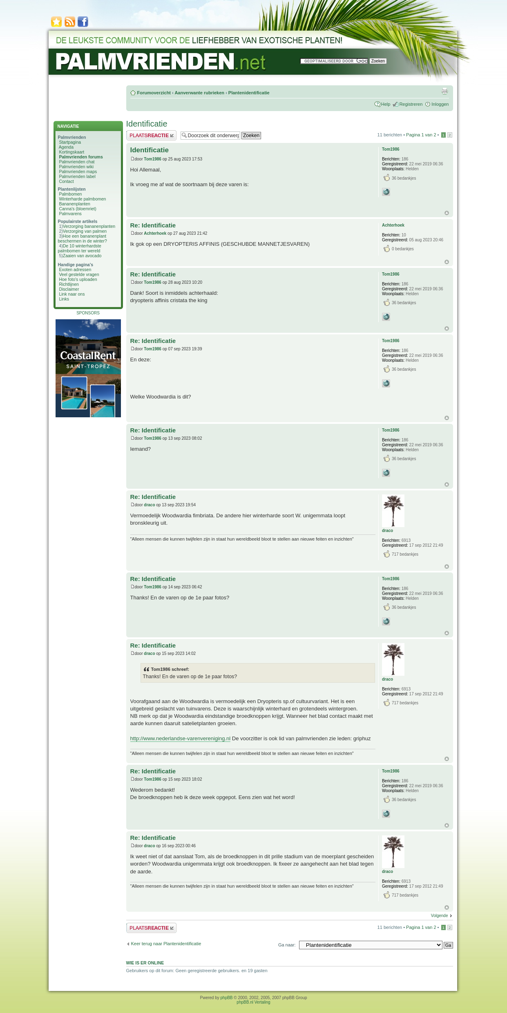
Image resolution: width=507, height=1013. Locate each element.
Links (64, 298)
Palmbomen (70, 193)
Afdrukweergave (444, 91)
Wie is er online (145, 962)
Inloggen (440, 104)
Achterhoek (155, 233)
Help (386, 104)
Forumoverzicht (154, 92)
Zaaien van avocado (82, 255)
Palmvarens (70, 213)
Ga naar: (287, 944)
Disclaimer (69, 289)
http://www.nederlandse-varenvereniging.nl (180, 738)
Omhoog (446, 213)
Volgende (439, 915)
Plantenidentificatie (249, 92)
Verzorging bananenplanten (89, 226)
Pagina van (421, 134)
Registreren (410, 104)
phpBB (227, 997)
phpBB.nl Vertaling (253, 1002)
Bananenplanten (74, 203)
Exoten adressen (75, 269)
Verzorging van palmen (85, 231)
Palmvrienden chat (76, 161)
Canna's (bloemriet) (77, 208)
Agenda (66, 147)
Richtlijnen (68, 284)
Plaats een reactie (151, 135)
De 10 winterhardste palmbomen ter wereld (79, 248)
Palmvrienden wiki (76, 166)
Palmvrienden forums (81, 156)
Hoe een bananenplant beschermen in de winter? (82, 238)
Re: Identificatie (153, 225)
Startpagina (70, 142)
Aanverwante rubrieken (199, 92)
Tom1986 (152, 159)
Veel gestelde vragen (79, 274)
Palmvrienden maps (78, 171)
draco (149, 505)
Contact (66, 181)
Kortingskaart (71, 151)
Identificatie (147, 123)
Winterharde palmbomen (82, 198)
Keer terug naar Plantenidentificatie (166, 943)
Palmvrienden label (77, 176)
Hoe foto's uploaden (78, 279)
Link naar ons (72, 294)
